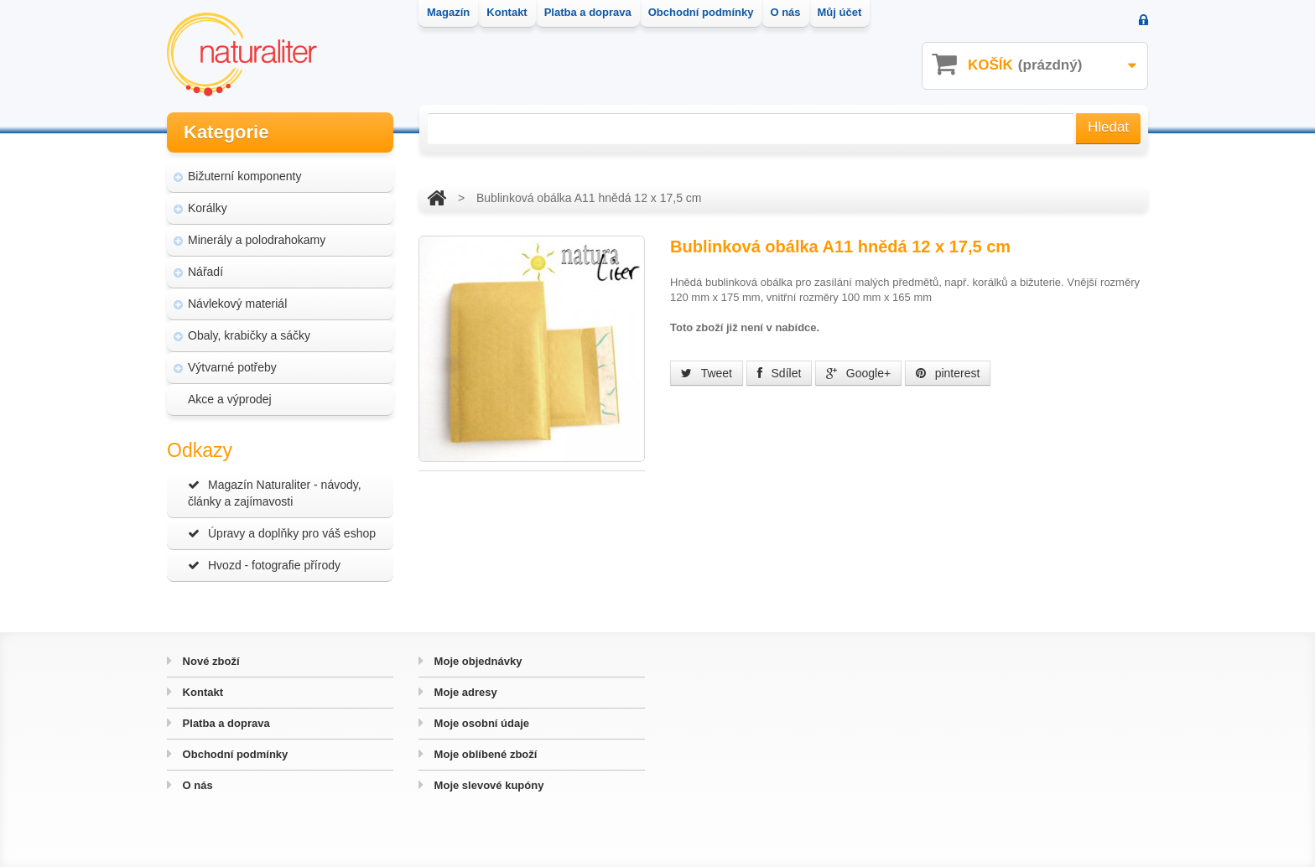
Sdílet (779, 373)
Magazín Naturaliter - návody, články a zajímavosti (274, 493)
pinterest (948, 373)
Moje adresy (464, 692)
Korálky (207, 208)
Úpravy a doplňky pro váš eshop (282, 533)
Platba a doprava (224, 723)
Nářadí (205, 271)
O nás (196, 785)
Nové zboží (209, 661)
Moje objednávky (476, 661)
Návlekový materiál (237, 303)
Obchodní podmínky (233, 754)
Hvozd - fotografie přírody (264, 565)
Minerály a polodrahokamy (256, 240)
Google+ (858, 373)
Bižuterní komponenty (244, 176)
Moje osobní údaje (480, 723)
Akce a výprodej (230, 399)
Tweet (706, 373)
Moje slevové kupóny (487, 785)
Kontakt (201, 692)
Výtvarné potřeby (232, 367)
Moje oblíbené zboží (484, 754)
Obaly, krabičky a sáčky (249, 335)
